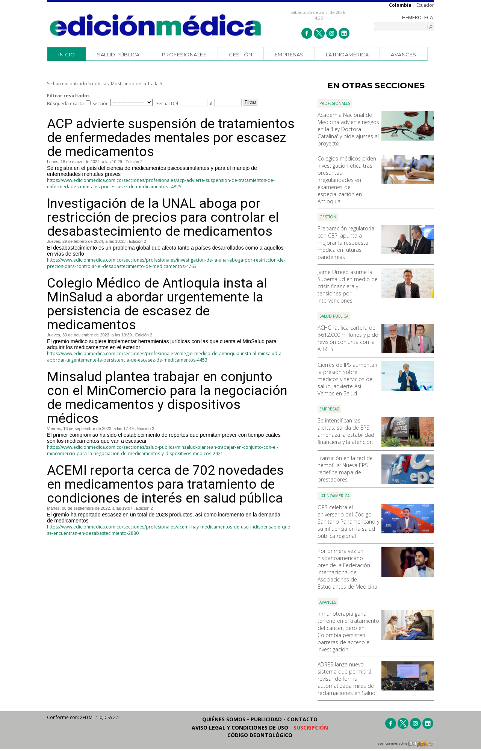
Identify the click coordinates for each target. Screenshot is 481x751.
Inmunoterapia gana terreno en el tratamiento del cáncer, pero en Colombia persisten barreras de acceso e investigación (348, 631)
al (209, 103)
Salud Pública (118, 54)
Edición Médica (155, 25)
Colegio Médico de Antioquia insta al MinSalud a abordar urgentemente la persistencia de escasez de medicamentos (157, 304)
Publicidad (266, 719)
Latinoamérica (347, 54)
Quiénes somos (223, 719)
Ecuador (425, 5)
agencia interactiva (406, 744)
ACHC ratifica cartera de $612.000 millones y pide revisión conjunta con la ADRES (348, 338)
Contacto (302, 719)
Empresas (289, 54)
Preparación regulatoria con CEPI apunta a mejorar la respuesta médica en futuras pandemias (346, 242)
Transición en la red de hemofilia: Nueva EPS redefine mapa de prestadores (345, 468)
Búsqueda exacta (65, 103)
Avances (403, 54)
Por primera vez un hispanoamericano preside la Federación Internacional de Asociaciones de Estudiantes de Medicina (347, 568)
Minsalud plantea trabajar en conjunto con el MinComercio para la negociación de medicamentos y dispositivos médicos (167, 397)
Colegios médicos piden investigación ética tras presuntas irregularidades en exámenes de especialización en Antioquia (347, 180)
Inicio (66, 54)
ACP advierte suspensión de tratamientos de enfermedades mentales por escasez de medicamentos (171, 138)
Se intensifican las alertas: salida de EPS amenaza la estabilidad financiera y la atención (346, 431)
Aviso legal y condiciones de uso (240, 727)
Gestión (241, 54)
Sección (100, 103)
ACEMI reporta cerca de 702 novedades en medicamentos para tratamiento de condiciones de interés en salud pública (165, 484)
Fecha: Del (167, 103)
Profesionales (184, 54)
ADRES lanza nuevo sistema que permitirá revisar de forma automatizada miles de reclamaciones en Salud (346, 678)
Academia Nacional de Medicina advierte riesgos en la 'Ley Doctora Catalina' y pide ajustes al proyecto (348, 129)
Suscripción (310, 727)
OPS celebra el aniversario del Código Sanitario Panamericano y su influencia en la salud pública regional (348, 521)
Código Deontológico (259, 735)
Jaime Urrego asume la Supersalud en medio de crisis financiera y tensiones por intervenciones (348, 286)
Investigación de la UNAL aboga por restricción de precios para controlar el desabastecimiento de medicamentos (163, 217)
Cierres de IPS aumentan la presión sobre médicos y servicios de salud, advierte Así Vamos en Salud (347, 379)
